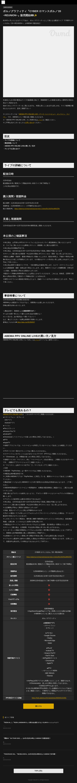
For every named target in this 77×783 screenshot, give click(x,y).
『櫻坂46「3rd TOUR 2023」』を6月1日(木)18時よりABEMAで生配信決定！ (27, 738)
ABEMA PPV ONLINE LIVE (12, 414)
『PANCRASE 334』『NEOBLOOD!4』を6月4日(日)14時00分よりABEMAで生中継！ (29, 754)
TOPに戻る (39, 771)
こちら (40, 120)
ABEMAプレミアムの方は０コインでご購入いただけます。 (18, 758)
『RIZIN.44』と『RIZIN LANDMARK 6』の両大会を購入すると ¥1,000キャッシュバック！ (31, 722)
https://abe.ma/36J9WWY (26, 322)
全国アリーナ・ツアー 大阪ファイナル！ (13, 742)
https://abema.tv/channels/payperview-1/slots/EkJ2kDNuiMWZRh (37, 209)
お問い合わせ (29, 122)
